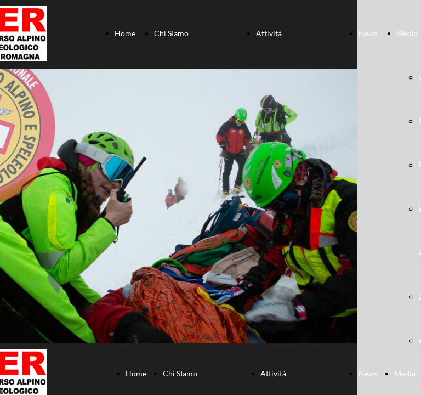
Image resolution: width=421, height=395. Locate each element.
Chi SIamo (171, 33)
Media (407, 33)
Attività (269, 33)
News (368, 33)
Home (125, 33)
